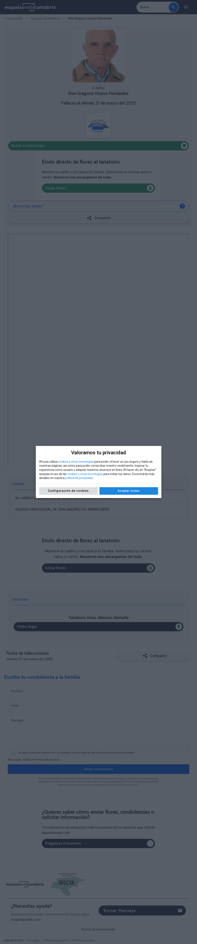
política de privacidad (79, 478)
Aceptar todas (129, 490)
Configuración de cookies (68, 490)
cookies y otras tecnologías (76, 461)
